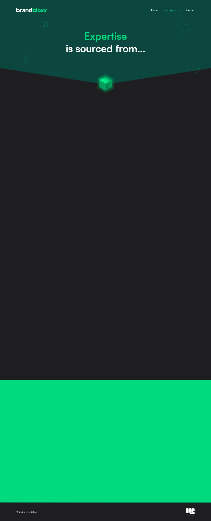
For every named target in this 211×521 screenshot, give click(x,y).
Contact (190, 10)
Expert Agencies (171, 10)
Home (154, 10)
